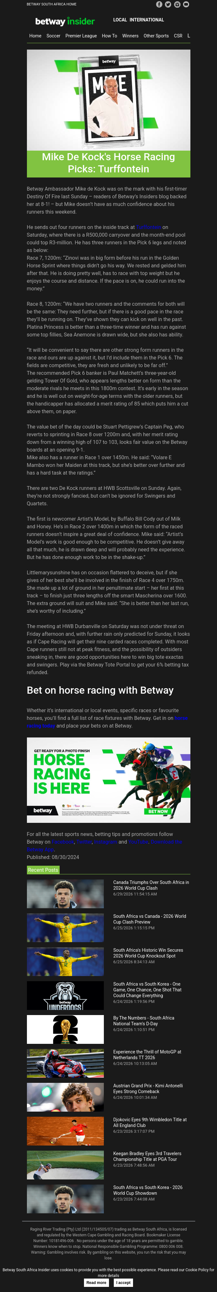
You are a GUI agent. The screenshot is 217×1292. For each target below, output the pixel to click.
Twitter (84, 842)
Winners (130, 35)
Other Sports (156, 35)
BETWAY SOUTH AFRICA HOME (52, 4)
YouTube (138, 842)
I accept (123, 1282)
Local (120, 19)
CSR (178, 35)
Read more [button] (96, 1282)
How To (109, 35)
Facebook (63, 842)
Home (35, 35)
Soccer (53, 35)
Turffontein (148, 227)
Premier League (81, 35)
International (146, 19)
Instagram (105, 842)
